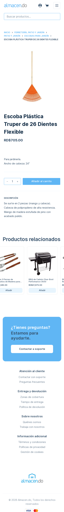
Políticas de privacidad (32, 447)
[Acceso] (40, 5)
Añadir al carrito (41, 181)
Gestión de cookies (32, 452)
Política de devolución (32, 407)
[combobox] (32, 16)
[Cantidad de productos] (12, 181)
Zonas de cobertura (32, 397)
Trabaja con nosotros (32, 426)
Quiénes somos (32, 422)
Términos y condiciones (32, 442)
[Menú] (56, 5)
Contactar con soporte (32, 377)
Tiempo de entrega (32, 402)
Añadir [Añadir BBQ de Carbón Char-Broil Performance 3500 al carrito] (43, 290)
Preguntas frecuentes (32, 381)
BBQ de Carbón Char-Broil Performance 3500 (42, 280)
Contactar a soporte (32, 348)
